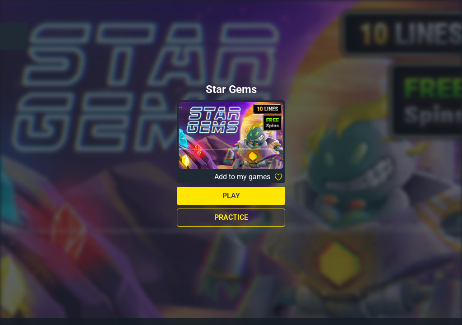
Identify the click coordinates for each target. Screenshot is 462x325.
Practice (231, 217)
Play (231, 195)
